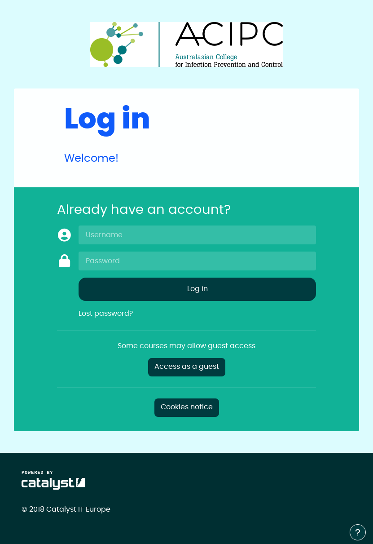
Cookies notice (187, 407)
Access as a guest (186, 366)
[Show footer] (358, 532)
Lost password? (106, 313)
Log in (197, 288)
